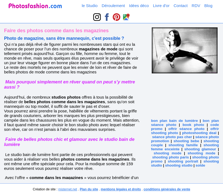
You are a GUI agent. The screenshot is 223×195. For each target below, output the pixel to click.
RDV (196, 5)
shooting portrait (183, 161)
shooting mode (168, 153)
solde (200, 165)
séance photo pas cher (172, 137)
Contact (181, 5)
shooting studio (178, 165)
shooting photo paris (170, 157)
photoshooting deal (199, 133)
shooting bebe (186, 141)
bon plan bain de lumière (174, 121)
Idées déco (139, 5)
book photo (193, 125)
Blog (208, 5)
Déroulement (113, 5)
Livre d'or (161, 5)
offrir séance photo (186, 129)
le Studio (90, 5)
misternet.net (67, 189)
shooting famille (183, 145)
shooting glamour (200, 149)
